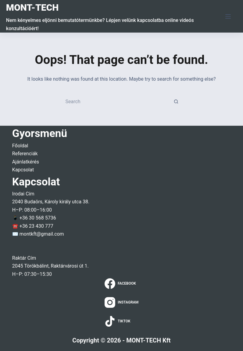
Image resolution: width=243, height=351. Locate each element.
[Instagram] (122, 302)
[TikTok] (122, 321)
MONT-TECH (32, 7)
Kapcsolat (23, 170)
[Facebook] (122, 283)
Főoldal (20, 146)
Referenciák (25, 153)
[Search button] (176, 101)
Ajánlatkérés (25, 162)
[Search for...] (115, 101)
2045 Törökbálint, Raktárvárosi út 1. (50, 266)
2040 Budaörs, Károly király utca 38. (50, 202)
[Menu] (228, 16)
